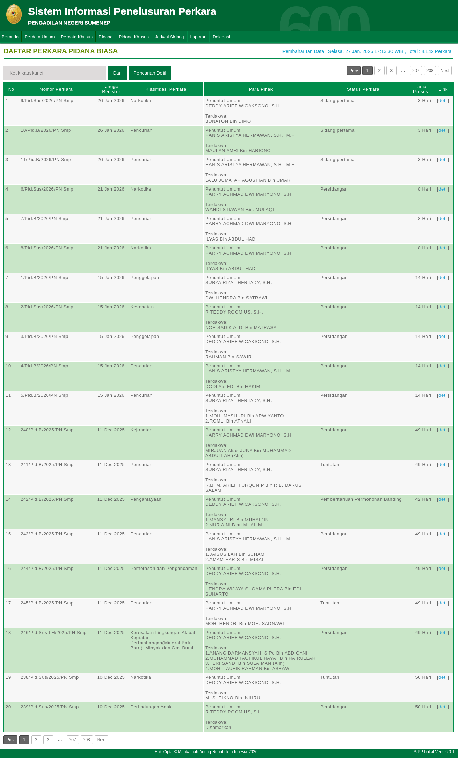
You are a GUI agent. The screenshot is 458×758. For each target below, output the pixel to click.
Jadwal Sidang (169, 36)
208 (429, 70)
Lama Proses (420, 89)
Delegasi (221, 36)
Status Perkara (363, 89)
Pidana (105, 36)
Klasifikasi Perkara (166, 89)
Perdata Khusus (77, 36)
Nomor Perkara (56, 89)
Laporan (198, 36)
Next (445, 70)
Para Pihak (261, 89)
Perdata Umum (40, 36)
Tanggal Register (111, 89)
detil (443, 100)
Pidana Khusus (134, 36)
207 (415, 70)
